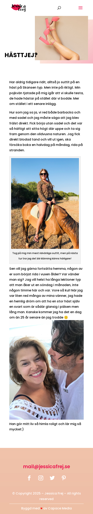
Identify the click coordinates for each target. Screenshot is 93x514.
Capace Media (60, 508)
